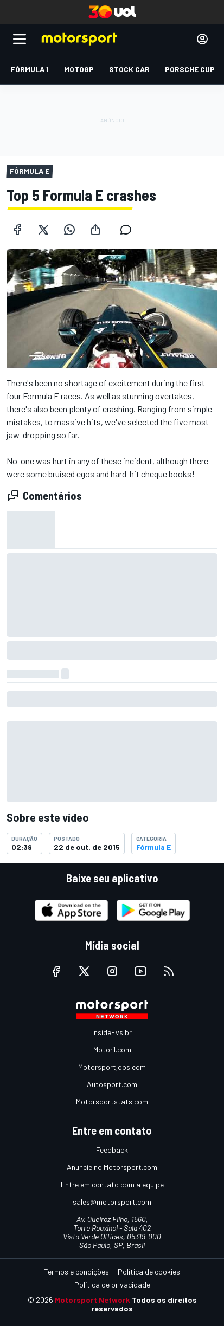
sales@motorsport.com (112, 1201)
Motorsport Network (92, 1299)
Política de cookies (149, 1271)
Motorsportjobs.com (112, 1066)
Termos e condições (76, 1271)
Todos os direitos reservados (144, 1304)
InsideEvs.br (112, 1032)
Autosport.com (112, 1084)
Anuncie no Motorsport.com (112, 1167)
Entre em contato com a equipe (112, 1184)
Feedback (112, 1149)
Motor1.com (112, 1049)
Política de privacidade (112, 1284)
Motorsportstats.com (112, 1101)
